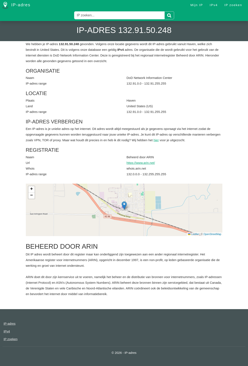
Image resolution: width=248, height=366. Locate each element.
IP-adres (16, 5)
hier (156, 140)
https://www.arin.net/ (141, 163)
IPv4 (214, 5)
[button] (124, 205)
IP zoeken (233, 5)
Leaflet (193, 234)
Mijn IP (196, 5)
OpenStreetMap (212, 234)
